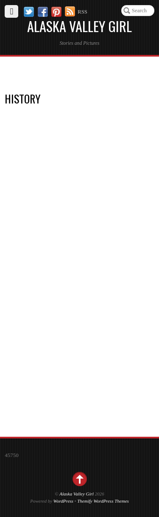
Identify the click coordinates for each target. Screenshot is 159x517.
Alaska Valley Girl (76, 493)
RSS (82, 11)
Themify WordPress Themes (103, 500)
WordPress (63, 500)
